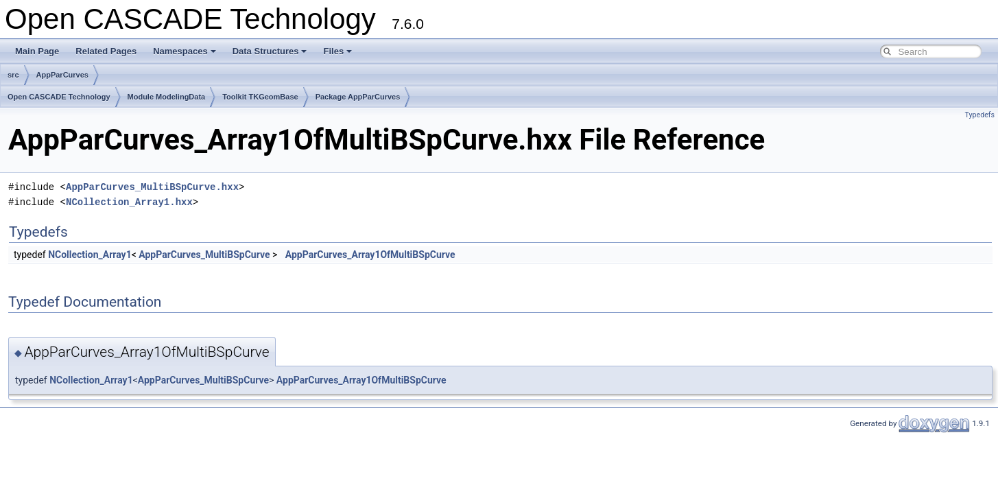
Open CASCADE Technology (59, 97)
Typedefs (979, 114)
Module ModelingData (167, 97)
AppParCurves (62, 75)
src (13, 75)
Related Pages (105, 51)
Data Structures (270, 51)
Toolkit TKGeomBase (260, 97)
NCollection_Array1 (90, 254)
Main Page (37, 51)
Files (337, 51)
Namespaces (184, 51)
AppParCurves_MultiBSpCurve (204, 254)
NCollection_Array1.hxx (129, 202)
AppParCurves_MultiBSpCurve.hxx (152, 186)
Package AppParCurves (358, 97)
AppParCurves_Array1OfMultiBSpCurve (370, 254)
